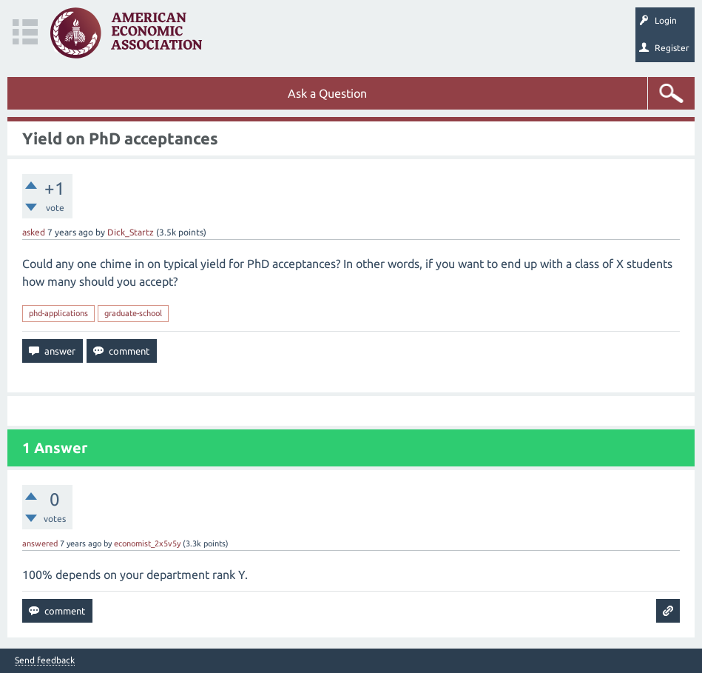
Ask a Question (327, 93)
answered (40, 543)
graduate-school (133, 313)
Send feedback (45, 660)
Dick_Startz (130, 232)
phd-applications (58, 313)
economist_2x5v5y (147, 543)
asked (33, 232)
